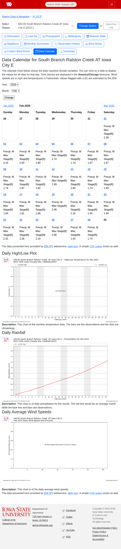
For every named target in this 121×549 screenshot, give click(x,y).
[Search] (61, 4)
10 (20, 169)
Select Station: (6, 26)
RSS (66, 537)
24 (20, 220)
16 (4, 194)
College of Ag (8, 520)
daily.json (73, 246)
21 (89, 194)
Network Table (96, 36)
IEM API (48, 246)
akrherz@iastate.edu (42, 525)
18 (37, 194)
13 (72, 169)
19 (53, 194)
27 (72, 220)
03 (20, 144)
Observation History (67, 44)
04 (37, 144)
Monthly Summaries (36, 44)
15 (105, 169)
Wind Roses (93, 44)
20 (72, 194)
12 (53, 169)
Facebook (69, 511)
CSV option (95, 246)
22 (105, 194)
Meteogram (73, 36)
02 (4, 144)
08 (105, 144)
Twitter (67, 517)
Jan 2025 (8, 105)
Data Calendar (45, 51)
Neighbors (11, 44)
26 (53, 220)
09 (4, 169)
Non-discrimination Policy (104, 528)
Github (67, 524)
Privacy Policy (99, 531)
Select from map (111, 26)
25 (37, 220)
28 (89, 220)
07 (89, 144)
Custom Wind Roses (17, 51)
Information (12, 36)
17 (20, 194)
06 (72, 144)
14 (89, 169)
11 (37, 169)
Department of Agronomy (14, 523)
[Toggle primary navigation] (112, 4)
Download (67, 51)
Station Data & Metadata (15, 16)
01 (105, 118)
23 (4, 220)
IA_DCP (37, 16)
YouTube (68, 530)
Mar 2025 (109, 105)
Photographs (51, 36)
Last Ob (31, 36)
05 (53, 144)
